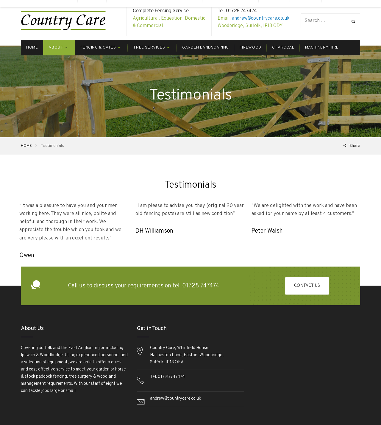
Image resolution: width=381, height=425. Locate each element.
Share (354, 145)
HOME (26, 145)
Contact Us (307, 286)
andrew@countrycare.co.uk (261, 18)
